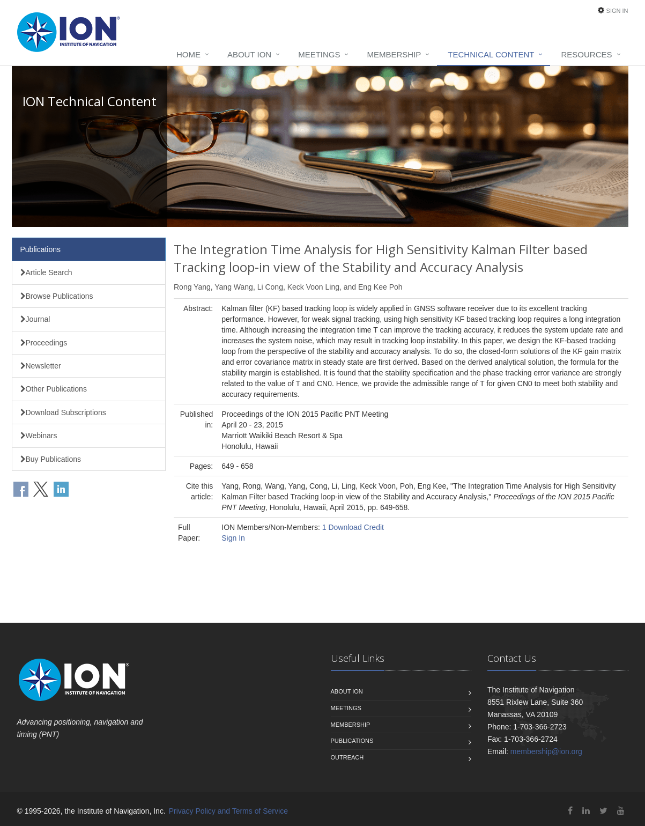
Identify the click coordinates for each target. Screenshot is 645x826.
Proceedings (44, 342)
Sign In (617, 11)
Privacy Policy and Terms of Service (228, 811)
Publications (40, 249)
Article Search (46, 272)
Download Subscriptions (63, 412)
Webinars (38, 435)
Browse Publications (56, 296)
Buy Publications (50, 459)
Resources (586, 54)
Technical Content (491, 54)
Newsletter (40, 366)
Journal (35, 319)
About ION (249, 54)
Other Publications (53, 389)
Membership (394, 54)
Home (188, 54)
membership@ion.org (546, 751)
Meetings (319, 54)
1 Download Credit (353, 527)
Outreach (347, 757)
